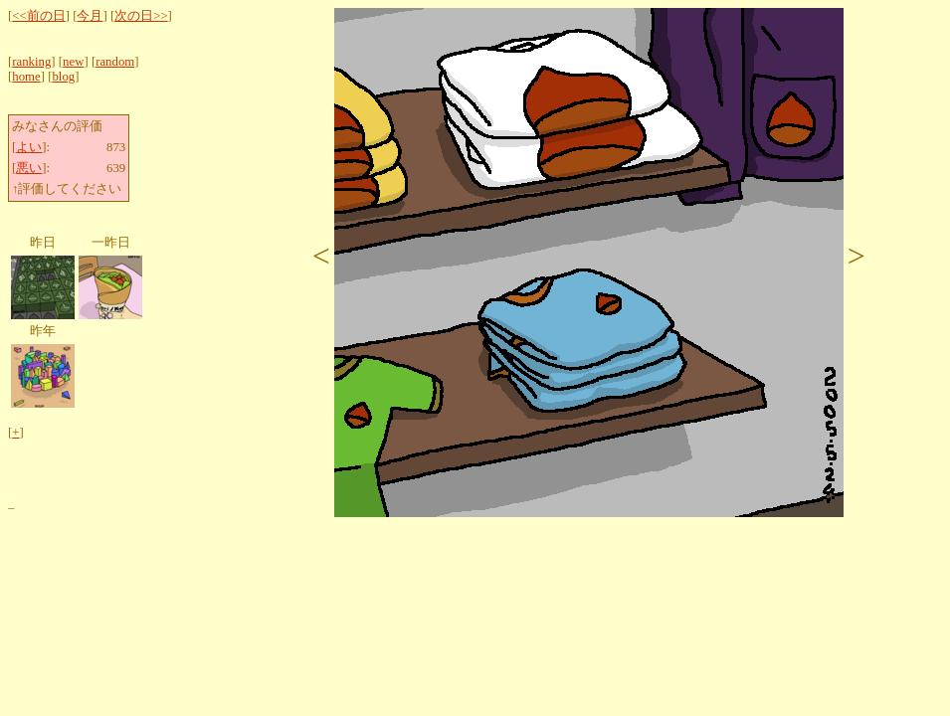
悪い (29, 168)
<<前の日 (38, 16)
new (73, 62)
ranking (31, 62)
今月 (89, 16)
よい (29, 147)
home (26, 77)
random (114, 62)
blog (63, 77)
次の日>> (140, 16)
